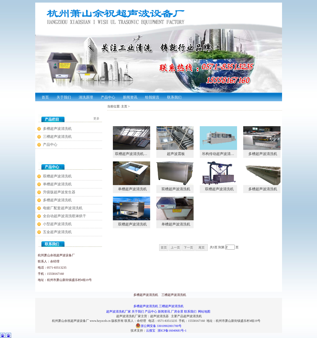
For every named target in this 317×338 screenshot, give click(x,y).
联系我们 (190, 311)
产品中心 (50, 145)
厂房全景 (177, 311)
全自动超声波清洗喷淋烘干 (64, 216)
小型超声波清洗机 (57, 224)
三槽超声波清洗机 (57, 137)
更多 (96, 118)
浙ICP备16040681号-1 (172, 330)
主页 (124, 106)
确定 (246, 247)
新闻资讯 (164, 311)
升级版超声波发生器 (59, 192)
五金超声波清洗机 (57, 232)
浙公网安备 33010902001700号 (158, 326)
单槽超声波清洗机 (57, 184)
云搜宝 (150, 330)
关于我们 (138, 311)
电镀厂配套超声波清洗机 (63, 208)
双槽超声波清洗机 (57, 176)
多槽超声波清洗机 (57, 129)
